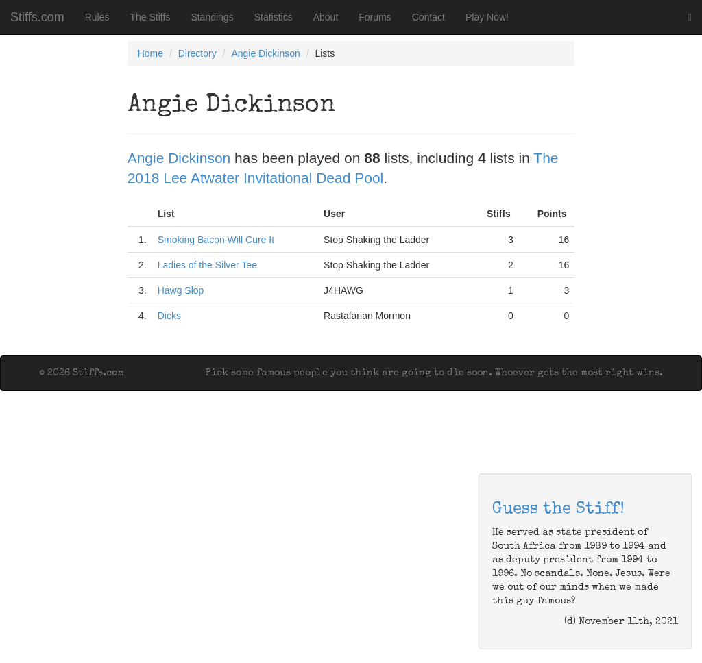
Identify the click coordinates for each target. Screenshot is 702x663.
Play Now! (487, 17)
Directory (197, 53)
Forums (375, 17)
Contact (428, 17)
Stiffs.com (37, 17)
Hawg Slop (181, 290)
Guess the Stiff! (558, 509)
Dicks (169, 315)
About (326, 17)
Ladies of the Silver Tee (207, 265)
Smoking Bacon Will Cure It (216, 239)
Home (150, 53)
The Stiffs (150, 17)
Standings (212, 17)
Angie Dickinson (265, 53)
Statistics (273, 17)
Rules (97, 17)
